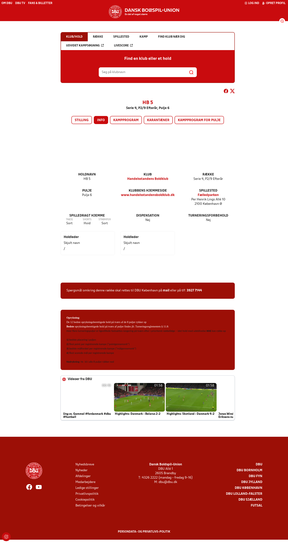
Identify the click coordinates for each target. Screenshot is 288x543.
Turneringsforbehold (208, 215)
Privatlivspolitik (86, 493)
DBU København (248, 488)
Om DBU (6, 3)
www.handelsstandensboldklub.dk (148, 195)
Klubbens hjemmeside (148, 190)
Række (208, 174)
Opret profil (273, 3)
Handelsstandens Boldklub (147, 179)
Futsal (256, 505)
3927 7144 (194, 290)
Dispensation (147, 215)
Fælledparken (208, 195)
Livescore (123, 45)
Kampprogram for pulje (199, 120)
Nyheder (81, 470)
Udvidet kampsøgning (85, 45)
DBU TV (20, 3)
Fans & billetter (40, 3)
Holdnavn (87, 174)
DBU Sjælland (250, 499)
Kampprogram (126, 120)
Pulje (87, 190)
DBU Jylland (251, 482)
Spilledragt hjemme (87, 215)
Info (101, 120)
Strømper (105, 219)
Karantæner (158, 120)
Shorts (87, 219)
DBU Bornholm (249, 470)
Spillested (208, 190)
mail (166, 290)
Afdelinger (83, 476)
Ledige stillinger (87, 488)
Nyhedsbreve (84, 464)
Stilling (82, 120)
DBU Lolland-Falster (244, 493)
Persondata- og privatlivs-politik (144, 532)
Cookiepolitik (85, 499)
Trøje (69, 219)
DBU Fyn (255, 476)
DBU (259, 464)
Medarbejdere (85, 482)
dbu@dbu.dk (168, 482)
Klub (148, 174)
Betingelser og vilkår (90, 505)
